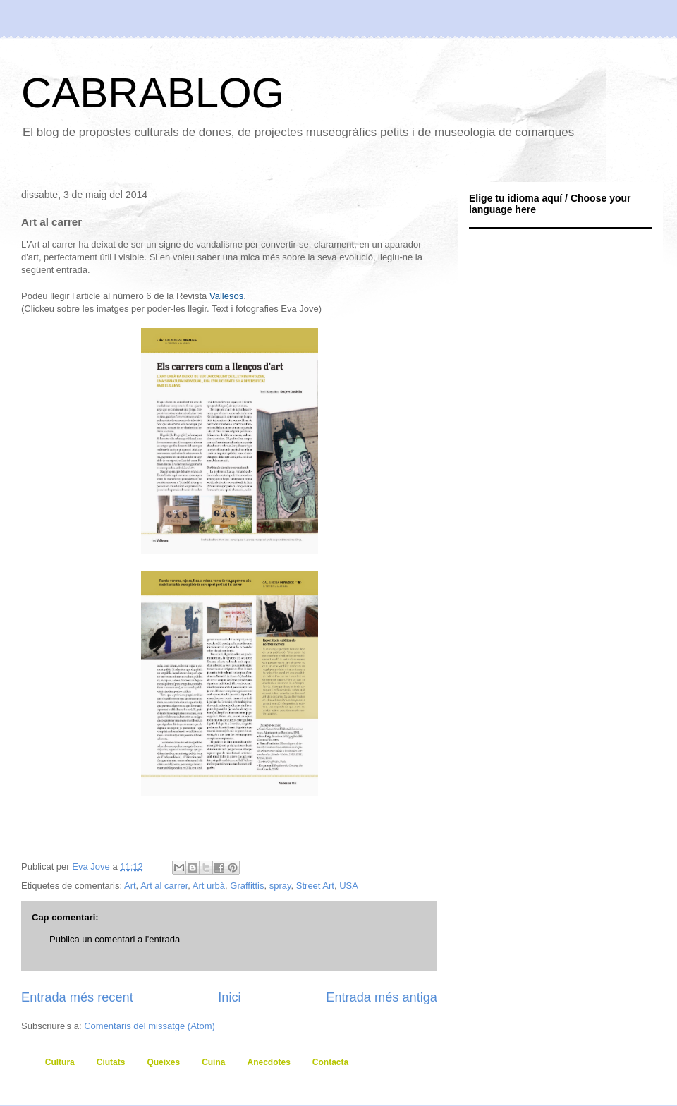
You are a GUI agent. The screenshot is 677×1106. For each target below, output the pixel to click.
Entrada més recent (77, 997)
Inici (229, 997)
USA (348, 885)
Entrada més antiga (381, 997)
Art (130, 885)
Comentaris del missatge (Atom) (149, 1026)
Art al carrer (164, 885)
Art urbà (209, 885)
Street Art (315, 885)
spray (280, 885)
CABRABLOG (152, 92)
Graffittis (247, 885)
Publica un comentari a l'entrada (114, 939)
